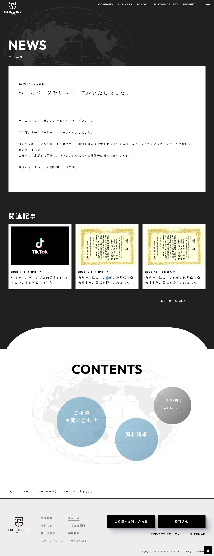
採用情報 (73, 533)
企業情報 (46, 518)
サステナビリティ (52, 541)
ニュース (73, 518)
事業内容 (46, 525)
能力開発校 (48, 533)
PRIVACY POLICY (165, 534)
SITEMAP (198, 534)
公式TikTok (77, 541)
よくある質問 (76, 525)
